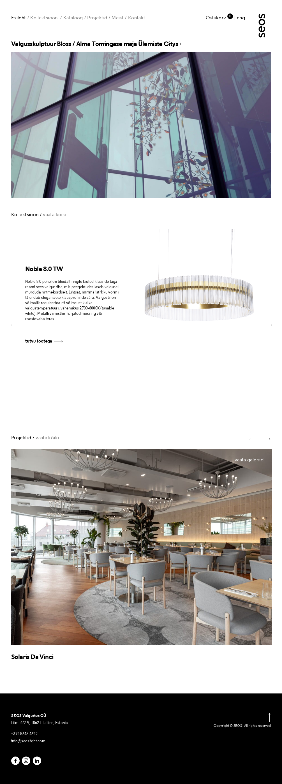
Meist (118, 18)
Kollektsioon (43, 18)
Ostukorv (219, 17)
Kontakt (136, 18)
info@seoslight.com (28, 741)
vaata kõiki (54, 214)
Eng (241, 18)
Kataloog (73, 18)
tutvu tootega (44, 341)
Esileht (18, 18)
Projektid (97, 18)
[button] (267, 328)
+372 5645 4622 (24, 734)
